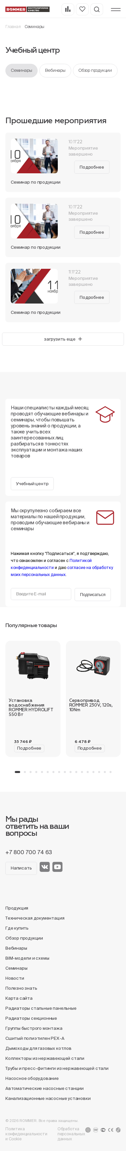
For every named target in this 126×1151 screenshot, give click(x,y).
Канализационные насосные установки (47, 1098)
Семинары (21, 70)
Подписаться (93, 594)
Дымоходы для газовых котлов (38, 1048)
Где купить (17, 928)
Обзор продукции (95, 70)
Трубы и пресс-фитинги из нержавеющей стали (57, 1068)
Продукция (16, 908)
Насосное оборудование (32, 1078)
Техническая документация (34, 918)
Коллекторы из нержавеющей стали (44, 1058)
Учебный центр (32, 483)
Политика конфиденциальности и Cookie (26, 1134)
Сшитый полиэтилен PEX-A (35, 1038)
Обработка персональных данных (71, 1134)
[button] (17, 772)
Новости (14, 978)
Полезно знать (21, 988)
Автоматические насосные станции (44, 1088)
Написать (21, 868)
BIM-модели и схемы (27, 958)
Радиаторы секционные (31, 1018)
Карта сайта (19, 998)
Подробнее (92, 167)
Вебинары (55, 70)
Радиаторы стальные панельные (41, 1008)
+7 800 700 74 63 (28, 852)
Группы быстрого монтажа (33, 1028)
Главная (13, 26)
